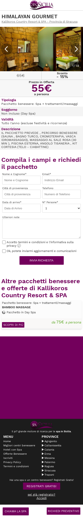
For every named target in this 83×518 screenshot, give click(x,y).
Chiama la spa (16, 511)
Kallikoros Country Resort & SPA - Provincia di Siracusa (39, 21)
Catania (49, 449)
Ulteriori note (41, 227)
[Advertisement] (41, 377)
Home (7, 441)
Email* (61, 178)
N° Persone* (61, 207)
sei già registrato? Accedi (41, 496)
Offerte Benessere (15, 453)
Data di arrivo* (21, 207)
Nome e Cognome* (21, 178)
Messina (49, 458)
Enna (47, 453)
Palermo (49, 462)
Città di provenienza (21, 193)
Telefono (61, 193)
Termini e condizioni (16, 466)
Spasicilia (41, 5)
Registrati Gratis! (41, 486)
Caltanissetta (52, 445)
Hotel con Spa (12, 449)
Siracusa (50, 470)
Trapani (49, 474)
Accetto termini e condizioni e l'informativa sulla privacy (37, 244)
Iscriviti (8, 458)
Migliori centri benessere (19, 445)
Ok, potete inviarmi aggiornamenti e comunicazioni (39, 251)
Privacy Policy (12, 462)
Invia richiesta (42, 260)
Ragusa (49, 466)
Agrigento (50, 441)
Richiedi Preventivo (63, 511)
